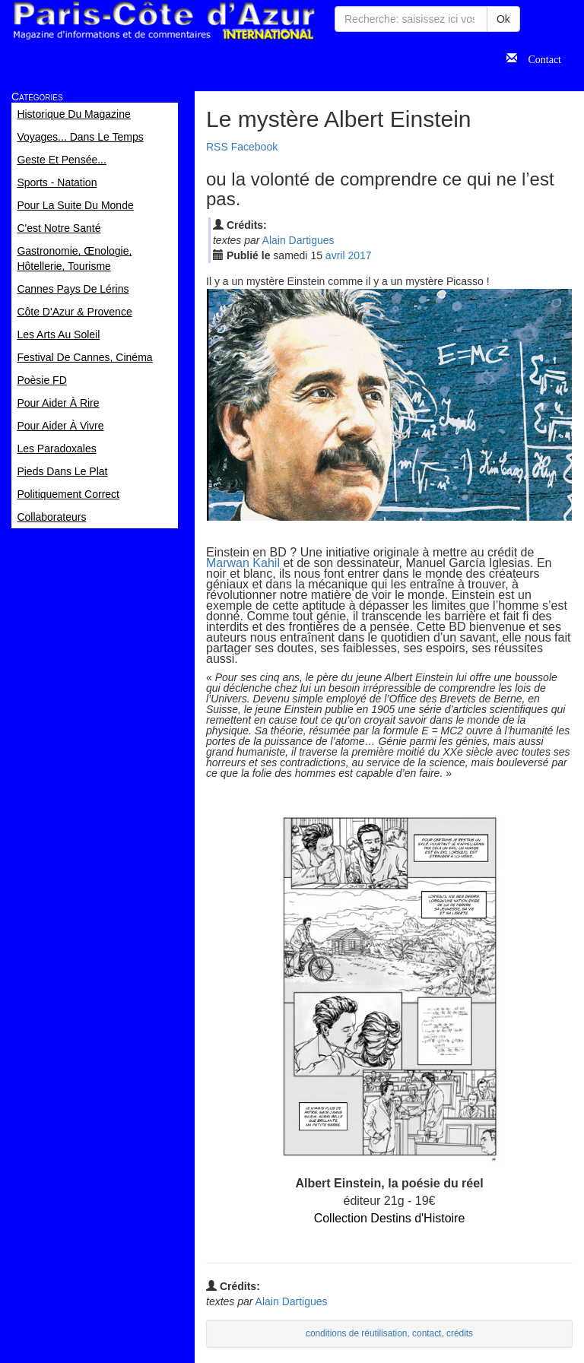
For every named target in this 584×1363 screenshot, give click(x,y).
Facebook (254, 147)
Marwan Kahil (243, 562)
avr (335, 255)
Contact (539, 58)
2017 (359, 255)
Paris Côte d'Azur (163, 21)
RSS (217, 147)
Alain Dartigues (298, 240)
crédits (459, 1333)
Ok (503, 19)
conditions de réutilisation (357, 1333)
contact (426, 1333)
